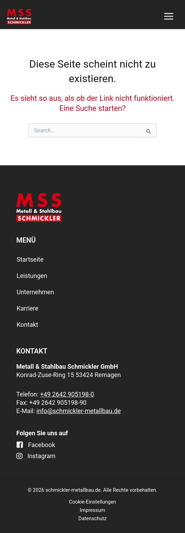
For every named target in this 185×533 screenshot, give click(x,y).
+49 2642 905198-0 (67, 394)
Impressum (92, 510)
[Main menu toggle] (168, 16)
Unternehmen (35, 292)
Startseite (30, 259)
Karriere (27, 308)
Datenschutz (92, 518)
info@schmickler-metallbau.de (78, 410)
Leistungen (32, 275)
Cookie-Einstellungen (92, 502)
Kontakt (27, 324)
